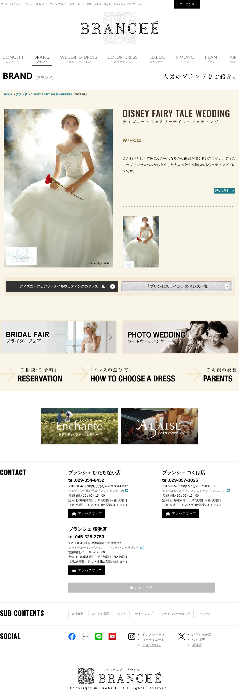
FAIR (232, 58)
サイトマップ (144, 613)
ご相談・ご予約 (31, 374)
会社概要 (77, 613)
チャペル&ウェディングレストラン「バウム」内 (194, 490)
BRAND (42, 58)
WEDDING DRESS (78, 58)
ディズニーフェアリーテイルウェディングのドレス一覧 (62, 286)
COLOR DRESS (122, 58)
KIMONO (185, 58)
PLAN (211, 58)
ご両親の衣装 (212, 374)
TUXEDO (156, 58)
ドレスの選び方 (124, 374)
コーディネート (153, 640)
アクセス (205, 613)
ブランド (21, 94)
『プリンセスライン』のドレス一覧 (177, 286)
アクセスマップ (90, 513)
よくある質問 (100, 613)
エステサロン (151, 645)
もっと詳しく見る (224, 191)
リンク (122, 613)
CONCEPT (13, 58)
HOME (8, 94)
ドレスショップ (153, 634)
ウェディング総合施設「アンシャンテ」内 (96, 490)
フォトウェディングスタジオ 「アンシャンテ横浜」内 (103, 547)
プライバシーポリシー (175, 613)
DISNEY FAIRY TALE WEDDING (51, 94)
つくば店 (198, 640)
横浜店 (197, 645)
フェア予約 (187, 4)
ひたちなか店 (201, 634)
